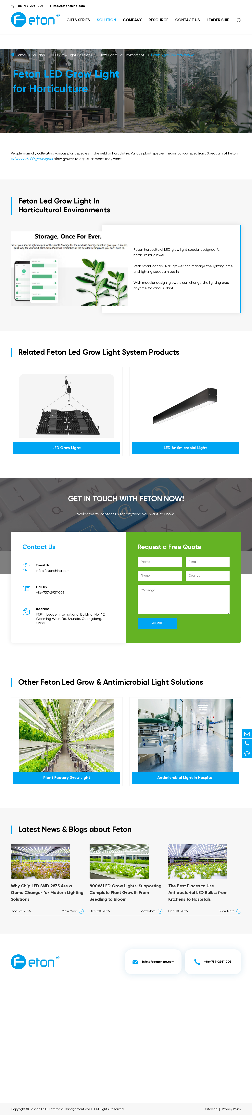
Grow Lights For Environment (121, 55)
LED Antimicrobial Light (185, 448)
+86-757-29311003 (30, 6)
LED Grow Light (67, 448)
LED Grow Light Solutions (71, 55)
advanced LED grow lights (32, 159)
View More (73, 911)
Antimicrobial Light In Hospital (185, 778)
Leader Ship (218, 20)
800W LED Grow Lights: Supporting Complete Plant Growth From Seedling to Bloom (125, 893)
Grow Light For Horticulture (172, 55)
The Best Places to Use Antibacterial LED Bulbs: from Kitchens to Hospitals (198, 893)
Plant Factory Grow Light (66, 778)
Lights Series (77, 20)
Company (132, 20)
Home (20, 55)
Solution (106, 20)
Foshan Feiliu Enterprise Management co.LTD (62, 1109)
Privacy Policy (231, 1109)
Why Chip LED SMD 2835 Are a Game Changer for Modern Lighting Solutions (47, 893)
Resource (158, 20)
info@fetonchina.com (69, 6)
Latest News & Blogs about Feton (75, 830)
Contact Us (187, 20)
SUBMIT (157, 623)
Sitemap (211, 1109)
